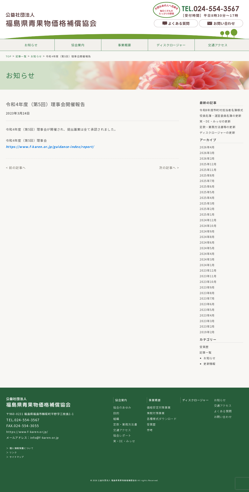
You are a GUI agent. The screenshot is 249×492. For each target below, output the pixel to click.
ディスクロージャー (171, 45)
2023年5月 (207, 310)
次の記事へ (167, 167)
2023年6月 (207, 304)
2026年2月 (207, 158)
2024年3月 (207, 259)
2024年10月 (208, 226)
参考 (150, 430)
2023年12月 (208, 270)
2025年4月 (207, 198)
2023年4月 (207, 315)
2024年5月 (207, 248)
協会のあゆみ (122, 407)
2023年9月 (207, 287)
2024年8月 (207, 237)
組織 (116, 419)
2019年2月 (207, 332)
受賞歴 (204, 347)
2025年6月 (207, 186)
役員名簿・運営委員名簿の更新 (220, 116)
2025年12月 (208, 164)
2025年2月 (207, 209)
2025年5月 (207, 192)
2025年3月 (207, 203)
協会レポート (122, 435)
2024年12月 (208, 220)
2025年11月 (208, 170)
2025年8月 (207, 175)
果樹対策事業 (156, 413)
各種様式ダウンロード (162, 419)
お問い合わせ (223, 417)
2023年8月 (207, 293)
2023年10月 (208, 282)
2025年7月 (207, 181)
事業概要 (124, 45)
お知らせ (31, 45)
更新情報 (209, 364)
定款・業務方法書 (125, 424)
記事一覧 (205, 352)
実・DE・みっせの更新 (215, 121)
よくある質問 (223, 411)
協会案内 (77, 45)
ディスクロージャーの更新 (217, 132)
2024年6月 (207, 242)
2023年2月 (207, 326)
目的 (116, 413)
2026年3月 (207, 153)
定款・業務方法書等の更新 (217, 127)
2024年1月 (207, 265)
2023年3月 (207, 321)
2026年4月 (207, 147)
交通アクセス (218, 45)
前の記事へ (17, 167)
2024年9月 (207, 231)
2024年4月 (207, 254)
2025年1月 (207, 214)
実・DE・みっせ (124, 441)
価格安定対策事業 (159, 407)
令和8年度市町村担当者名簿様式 (221, 110)
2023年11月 (208, 276)
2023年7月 (207, 298)
